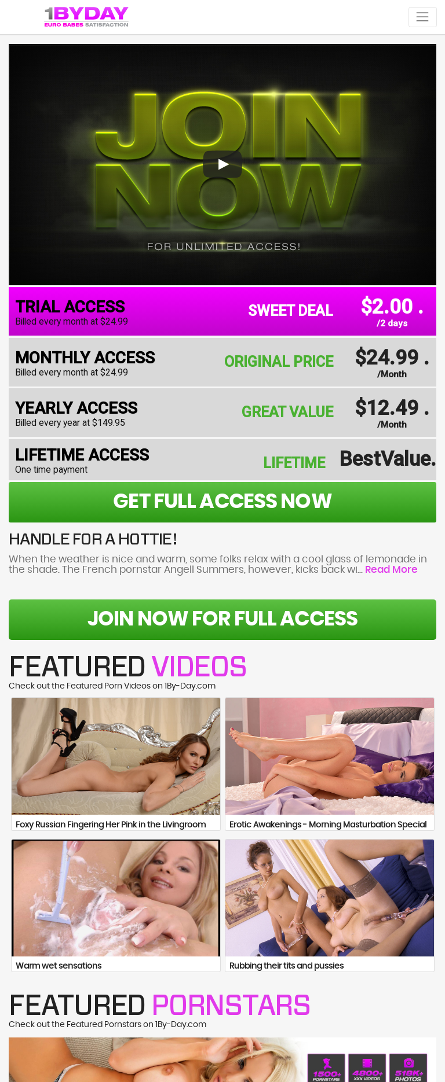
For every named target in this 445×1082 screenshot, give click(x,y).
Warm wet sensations (58, 966)
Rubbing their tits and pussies (286, 966)
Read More (391, 570)
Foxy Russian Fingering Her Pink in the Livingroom (111, 825)
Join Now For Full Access (222, 619)
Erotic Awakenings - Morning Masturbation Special (327, 825)
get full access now (222, 502)
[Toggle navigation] (422, 17)
